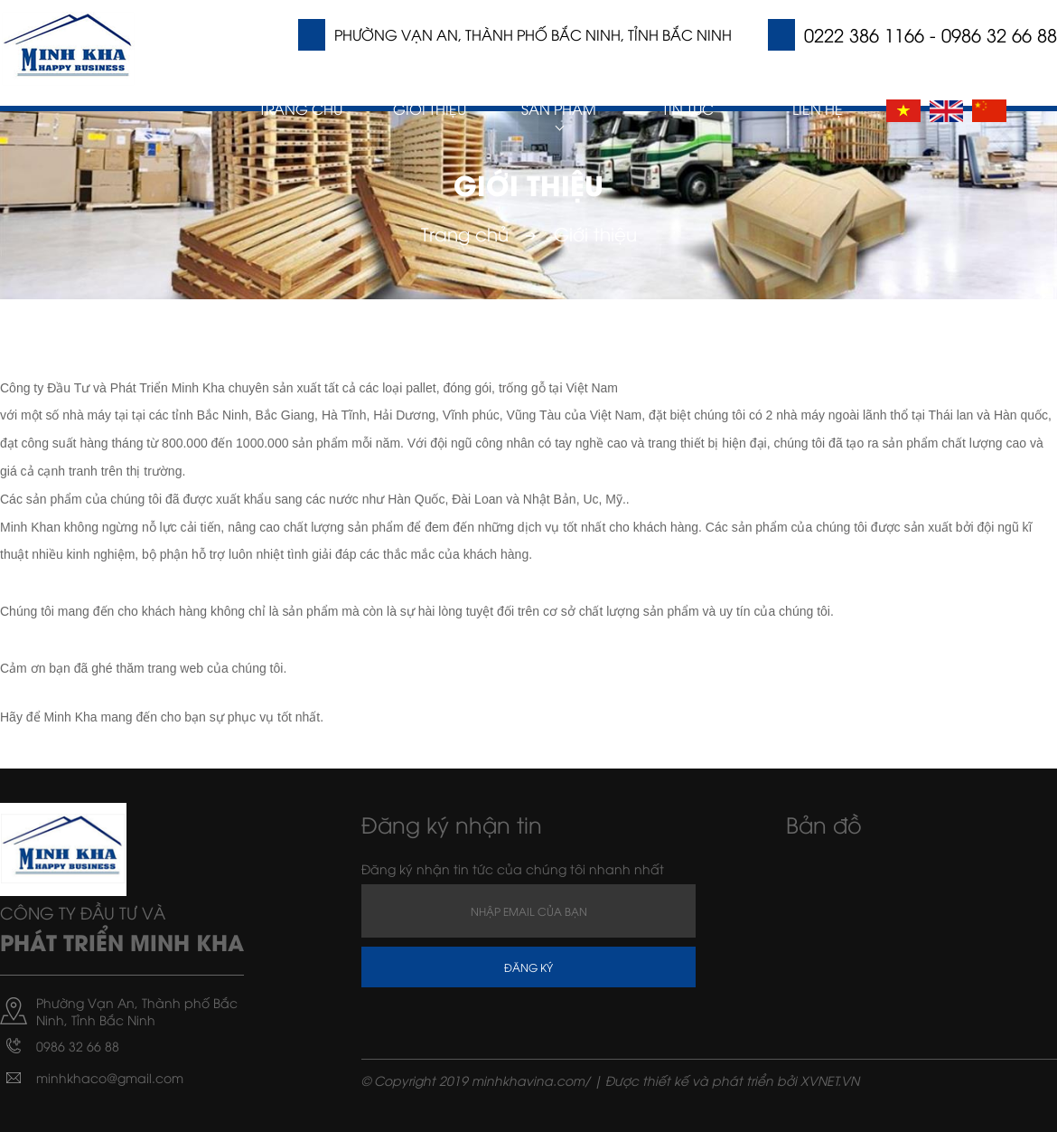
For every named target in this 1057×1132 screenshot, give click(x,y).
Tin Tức (688, 108)
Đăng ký (528, 967)
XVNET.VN (829, 1080)
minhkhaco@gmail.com (109, 1077)
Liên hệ (817, 108)
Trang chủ (300, 108)
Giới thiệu (429, 108)
